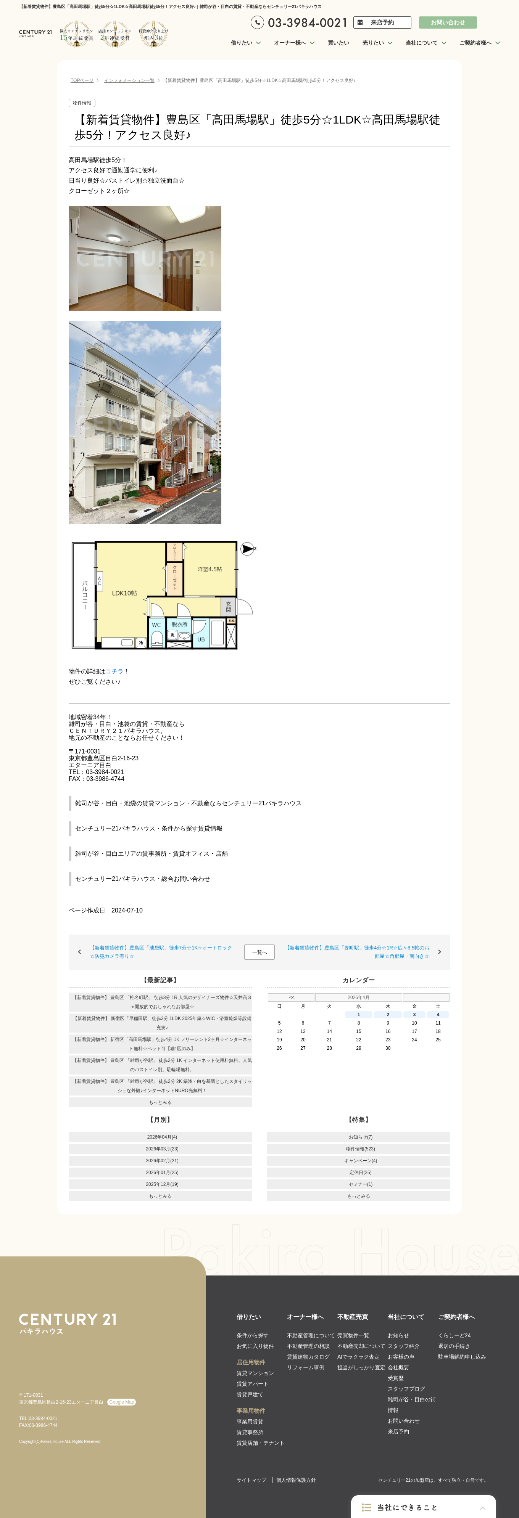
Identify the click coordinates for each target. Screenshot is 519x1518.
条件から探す (253, 1335)
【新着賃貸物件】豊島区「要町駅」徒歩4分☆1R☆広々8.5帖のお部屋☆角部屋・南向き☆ (357, 952)
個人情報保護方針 (296, 1480)
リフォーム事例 (305, 1367)
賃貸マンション (255, 1373)
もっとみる (160, 1102)
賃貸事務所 (250, 1432)
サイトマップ (251, 1480)
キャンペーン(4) (360, 1160)
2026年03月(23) (162, 1149)
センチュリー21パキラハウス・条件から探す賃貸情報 (148, 828)
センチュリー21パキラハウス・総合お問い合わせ (142, 878)
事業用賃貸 (250, 1421)
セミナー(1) (361, 1184)
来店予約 (382, 22)
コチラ (114, 671)
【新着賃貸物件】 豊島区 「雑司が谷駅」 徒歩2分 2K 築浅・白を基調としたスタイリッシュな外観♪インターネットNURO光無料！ (162, 1086)
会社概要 (398, 1367)
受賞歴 (396, 1378)
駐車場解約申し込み (462, 1357)
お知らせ (398, 1335)
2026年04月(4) (162, 1137)
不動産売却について (361, 1346)
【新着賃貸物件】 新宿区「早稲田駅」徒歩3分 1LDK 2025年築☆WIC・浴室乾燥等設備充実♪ (162, 1023)
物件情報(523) (360, 1149)
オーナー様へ (305, 1317)
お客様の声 (401, 1357)
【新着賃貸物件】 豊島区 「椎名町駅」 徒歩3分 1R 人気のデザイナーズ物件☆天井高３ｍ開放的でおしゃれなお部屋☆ (162, 1002)
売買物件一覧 (353, 1335)
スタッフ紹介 (404, 1346)
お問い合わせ (448, 22)
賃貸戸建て (250, 1394)
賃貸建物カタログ (308, 1357)
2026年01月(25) (162, 1172)
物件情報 (82, 103)
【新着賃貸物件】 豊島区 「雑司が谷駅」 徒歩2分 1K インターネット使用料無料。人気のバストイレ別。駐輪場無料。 (162, 1065)
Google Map (121, 1402)
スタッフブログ (406, 1389)
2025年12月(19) (162, 1184)
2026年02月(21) (162, 1160)
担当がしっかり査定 (361, 1367)
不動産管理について (311, 1335)
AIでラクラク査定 (358, 1357)
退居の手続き (454, 1346)
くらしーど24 (454, 1335)
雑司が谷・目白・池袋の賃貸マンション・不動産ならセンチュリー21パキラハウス (188, 803)
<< (292, 997)
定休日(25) (360, 1172)
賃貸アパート (253, 1384)
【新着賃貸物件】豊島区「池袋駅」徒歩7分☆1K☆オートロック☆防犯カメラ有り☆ (161, 952)
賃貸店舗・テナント (261, 1443)
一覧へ (259, 952)
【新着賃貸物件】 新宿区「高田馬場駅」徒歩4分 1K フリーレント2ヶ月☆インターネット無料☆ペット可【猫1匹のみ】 (162, 1044)
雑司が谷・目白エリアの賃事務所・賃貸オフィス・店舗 (151, 853)
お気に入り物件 (255, 1346)
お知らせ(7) (361, 1137)
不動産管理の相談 (308, 1346)
